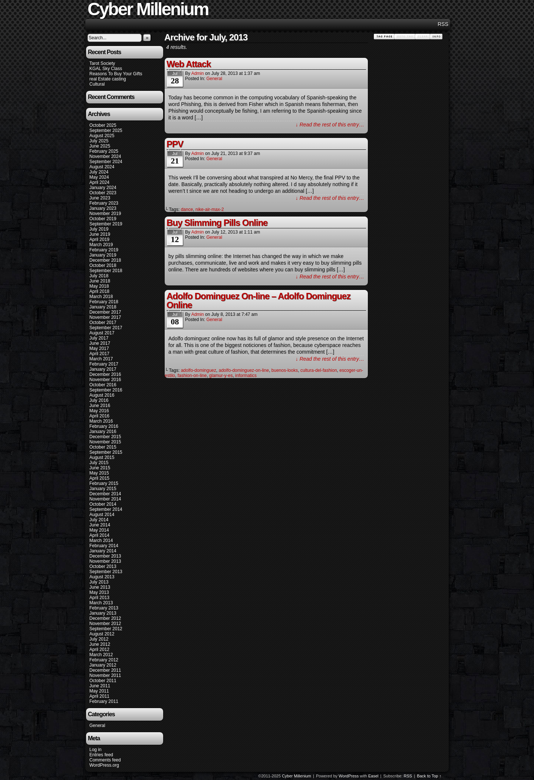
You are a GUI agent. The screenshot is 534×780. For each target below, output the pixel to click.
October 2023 (102, 192)
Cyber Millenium (296, 776)
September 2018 (105, 270)
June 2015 (99, 467)
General (97, 725)
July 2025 (98, 140)
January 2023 (102, 208)
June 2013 (99, 587)
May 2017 (99, 348)
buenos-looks (284, 370)
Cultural (97, 84)
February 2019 (103, 249)
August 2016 (101, 395)
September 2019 (105, 224)
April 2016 (99, 416)
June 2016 (99, 405)
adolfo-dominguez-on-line (244, 370)
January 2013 (102, 613)
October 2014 (102, 504)
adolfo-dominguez (198, 370)
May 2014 (99, 530)
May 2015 (99, 473)
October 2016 (102, 384)
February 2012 (103, 659)
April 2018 (99, 291)
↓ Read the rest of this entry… (330, 125)
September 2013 (105, 571)
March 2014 (101, 540)
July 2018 (98, 275)
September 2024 (105, 161)
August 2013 (101, 576)
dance (187, 209)
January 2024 (102, 187)
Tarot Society (102, 63)
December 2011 (105, 670)
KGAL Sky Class (105, 68)
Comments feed (105, 760)
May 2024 (99, 177)
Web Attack (189, 64)
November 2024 (105, 156)
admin (197, 73)
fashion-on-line (192, 375)
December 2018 (105, 260)
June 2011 (99, 685)
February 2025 (103, 151)
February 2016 (103, 426)
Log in (95, 749)
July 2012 (98, 639)
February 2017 (103, 364)
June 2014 (99, 525)
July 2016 (98, 400)
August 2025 (101, 135)
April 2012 (99, 649)
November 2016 (105, 379)
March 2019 (101, 244)
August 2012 (101, 634)
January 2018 (102, 307)
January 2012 (102, 665)
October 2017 (102, 322)
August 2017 (101, 333)
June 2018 (99, 281)
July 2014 (98, 519)
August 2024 (101, 166)
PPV (175, 144)
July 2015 (98, 462)
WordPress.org (104, 765)
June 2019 (99, 234)
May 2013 (99, 592)
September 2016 (105, 390)
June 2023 (99, 198)
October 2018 (102, 265)
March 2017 (101, 358)
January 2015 (102, 488)
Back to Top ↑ (429, 776)
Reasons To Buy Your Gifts (115, 73)
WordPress (349, 776)
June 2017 (99, 343)
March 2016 (101, 421)
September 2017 (105, 327)
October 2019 (102, 218)
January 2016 (102, 431)
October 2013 (102, 566)
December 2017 (105, 312)
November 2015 (105, 441)
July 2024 (98, 172)
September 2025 (105, 130)
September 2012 (105, 628)
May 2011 (99, 691)
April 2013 (99, 597)
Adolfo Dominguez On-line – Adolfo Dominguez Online (258, 300)
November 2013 (105, 561)
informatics (246, 375)
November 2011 (105, 675)
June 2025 (99, 146)
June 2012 (99, 644)
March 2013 (101, 602)
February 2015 (103, 483)
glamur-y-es (221, 375)
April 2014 (99, 535)
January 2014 (102, 550)
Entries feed (101, 754)
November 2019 (105, 213)
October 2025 (102, 125)
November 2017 (105, 317)
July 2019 (98, 229)
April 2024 (99, 182)
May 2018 (99, 286)
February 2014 (103, 545)
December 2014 (105, 493)
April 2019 (99, 239)
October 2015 (102, 447)
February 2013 (103, 608)
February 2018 (103, 301)
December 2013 (105, 556)
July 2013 (98, 582)
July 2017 (98, 338)
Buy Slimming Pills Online (217, 223)
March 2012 (101, 654)
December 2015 (105, 436)
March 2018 (101, 296)
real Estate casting (107, 79)
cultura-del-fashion (318, 370)
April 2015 (99, 478)
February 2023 (103, 203)
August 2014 (101, 514)
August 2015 (101, 457)
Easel (373, 776)
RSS (443, 24)
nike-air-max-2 (209, 209)
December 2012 (105, 618)
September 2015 (105, 452)
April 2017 (99, 353)
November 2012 (105, 623)
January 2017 (102, 369)
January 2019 (102, 255)
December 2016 (105, 374)
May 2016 (99, 410)
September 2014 (105, 509)
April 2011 (99, 696)
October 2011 (102, 680)
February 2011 (103, 701)
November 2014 (105, 499)
